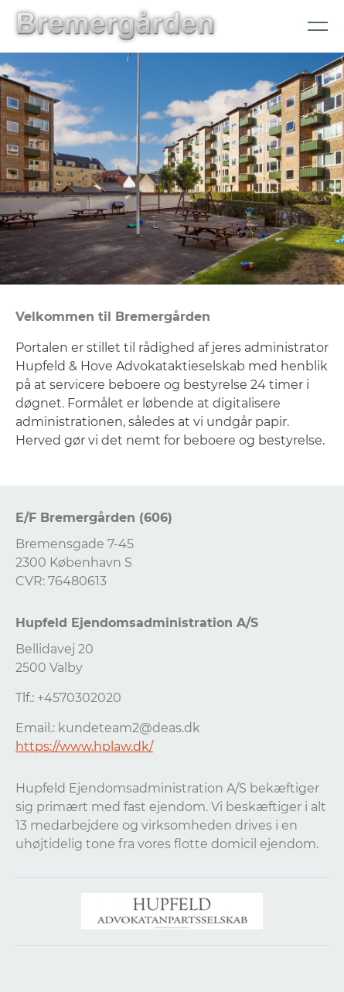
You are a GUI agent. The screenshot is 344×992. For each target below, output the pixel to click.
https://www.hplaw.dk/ (84, 746)
